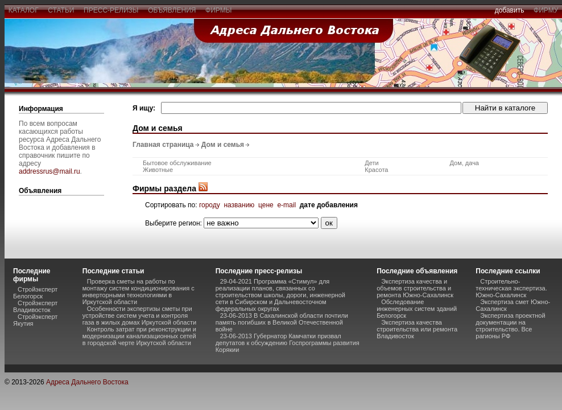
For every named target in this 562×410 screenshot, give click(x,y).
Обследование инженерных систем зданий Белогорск (417, 308)
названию (239, 205)
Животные (158, 169)
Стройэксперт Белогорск (35, 293)
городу (209, 205)
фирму (546, 10)
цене (266, 205)
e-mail (286, 205)
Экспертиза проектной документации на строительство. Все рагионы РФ (510, 325)
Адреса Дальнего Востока (87, 382)
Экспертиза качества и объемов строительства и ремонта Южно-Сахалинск (415, 288)
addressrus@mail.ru (49, 171)
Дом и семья (222, 145)
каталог (23, 10)
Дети (371, 162)
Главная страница (163, 145)
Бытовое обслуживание (177, 162)
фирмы (218, 10)
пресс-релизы (111, 10)
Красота (376, 169)
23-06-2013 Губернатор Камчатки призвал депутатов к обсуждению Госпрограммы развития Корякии (287, 343)
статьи (61, 10)
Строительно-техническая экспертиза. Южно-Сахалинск (511, 288)
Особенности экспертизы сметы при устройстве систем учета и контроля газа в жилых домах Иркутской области (139, 315)
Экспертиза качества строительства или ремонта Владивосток (417, 329)
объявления (172, 10)
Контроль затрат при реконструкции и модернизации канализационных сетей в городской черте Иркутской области (139, 336)
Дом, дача (464, 162)
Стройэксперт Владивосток (35, 306)
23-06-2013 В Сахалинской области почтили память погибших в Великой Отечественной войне (282, 322)
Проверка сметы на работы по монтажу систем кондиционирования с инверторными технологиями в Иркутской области (138, 291)
